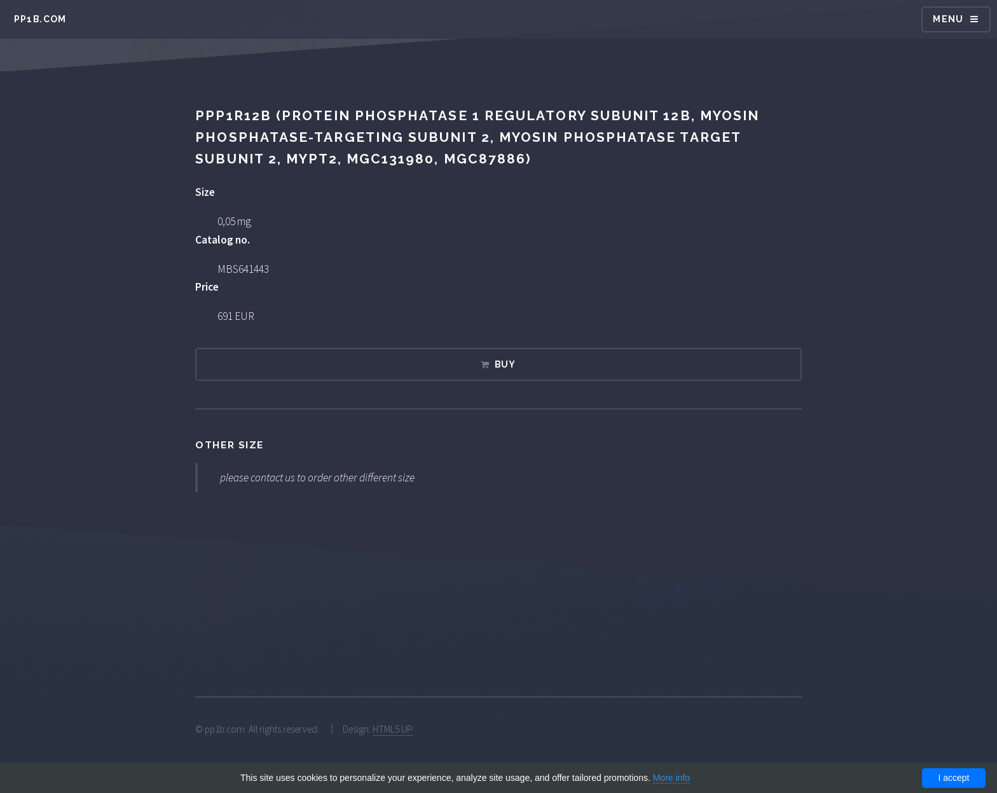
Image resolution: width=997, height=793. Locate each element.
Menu (948, 19)
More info (671, 778)
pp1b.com (40, 19)
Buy (505, 364)
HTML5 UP (393, 729)
